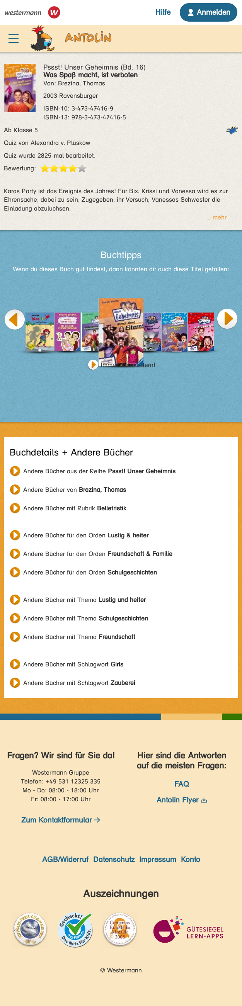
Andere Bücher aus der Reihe (99, 471)
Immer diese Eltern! (128, 365)
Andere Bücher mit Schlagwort (73, 664)
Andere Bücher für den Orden (85, 535)
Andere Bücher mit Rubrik (74, 508)
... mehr (216, 217)
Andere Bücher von (74, 489)
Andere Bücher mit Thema (84, 599)
